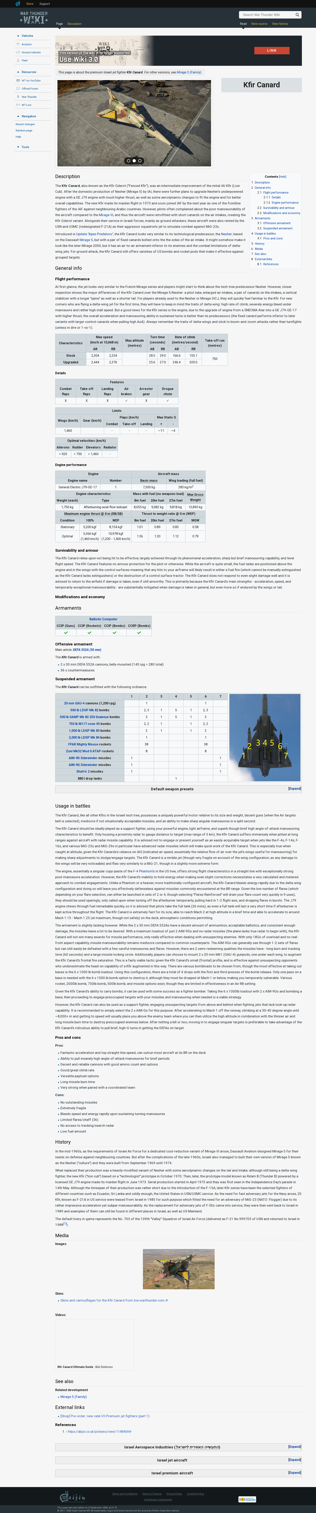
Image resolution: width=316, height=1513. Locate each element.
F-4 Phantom (143, 871)
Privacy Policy (174, 1493)
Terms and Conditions (124, 1493)
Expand (294, 789)
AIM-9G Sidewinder (83, 765)
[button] (294, 788)
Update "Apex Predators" (94, 234)
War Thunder (29, 96)
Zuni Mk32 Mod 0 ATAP (83, 751)
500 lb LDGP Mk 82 (84, 710)
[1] (65, 1223)
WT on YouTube (31, 80)
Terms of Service (152, 1493)
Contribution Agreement (158, 1499)
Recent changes (25, 124)
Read (243, 24)
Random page (24, 130)
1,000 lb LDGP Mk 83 (84, 731)
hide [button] (282, 176)
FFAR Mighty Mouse (83, 744)
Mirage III (106, 215)
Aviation (27, 44)
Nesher (226, 234)
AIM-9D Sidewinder (83, 758)
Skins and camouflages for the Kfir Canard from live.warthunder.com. (112, 1300)
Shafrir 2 (83, 771)
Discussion (74, 24)
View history (280, 24)
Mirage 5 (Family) (189, 72)
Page (59, 24)
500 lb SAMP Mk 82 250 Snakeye (84, 717)
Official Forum (30, 88)
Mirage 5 (86, 240)
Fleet (25, 60)
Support (45, 3)
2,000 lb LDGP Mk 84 (84, 737)
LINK (267, 50)
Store (29, 3)
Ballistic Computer (103, 619)
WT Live (26, 104)
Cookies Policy (195, 1493)
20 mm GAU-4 (74, 703)
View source (259, 24)
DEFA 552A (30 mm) (87, 650)
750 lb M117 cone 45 (84, 724)
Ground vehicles (31, 52)
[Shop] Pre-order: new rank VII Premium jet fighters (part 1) (105, 1416)
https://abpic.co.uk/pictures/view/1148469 (98, 1432)
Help (18, 136)
